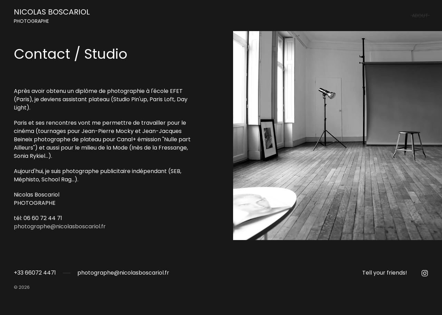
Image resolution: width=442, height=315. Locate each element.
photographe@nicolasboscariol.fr (60, 226)
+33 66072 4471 (35, 273)
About (420, 15)
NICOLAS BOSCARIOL (52, 16)
